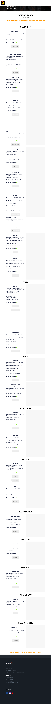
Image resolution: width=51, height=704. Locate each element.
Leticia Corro (15, 166)
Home (8, 8)
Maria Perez (15, 186)
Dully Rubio (15, 476)
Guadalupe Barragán (15, 214)
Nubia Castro (15, 114)
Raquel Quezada (15, 351)
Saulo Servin (15, 640)
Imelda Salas (15, 586)
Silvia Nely (15, 612)
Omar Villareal (15, 380)
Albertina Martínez (15, 230)
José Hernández (15, 557)
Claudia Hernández (15, 309)
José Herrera (15, 400)
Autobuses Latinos (15, 144)
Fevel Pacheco (15, 72)
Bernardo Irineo (15, 306)
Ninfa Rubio (15, 501)
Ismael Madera (15, 427)
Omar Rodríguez (15, 46)
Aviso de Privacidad (28, 701)
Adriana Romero (15, 480)
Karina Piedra (15, 451)
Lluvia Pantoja (15, 275)
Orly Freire (15, 252)
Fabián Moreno (15, 531)
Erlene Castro (15, 91)
